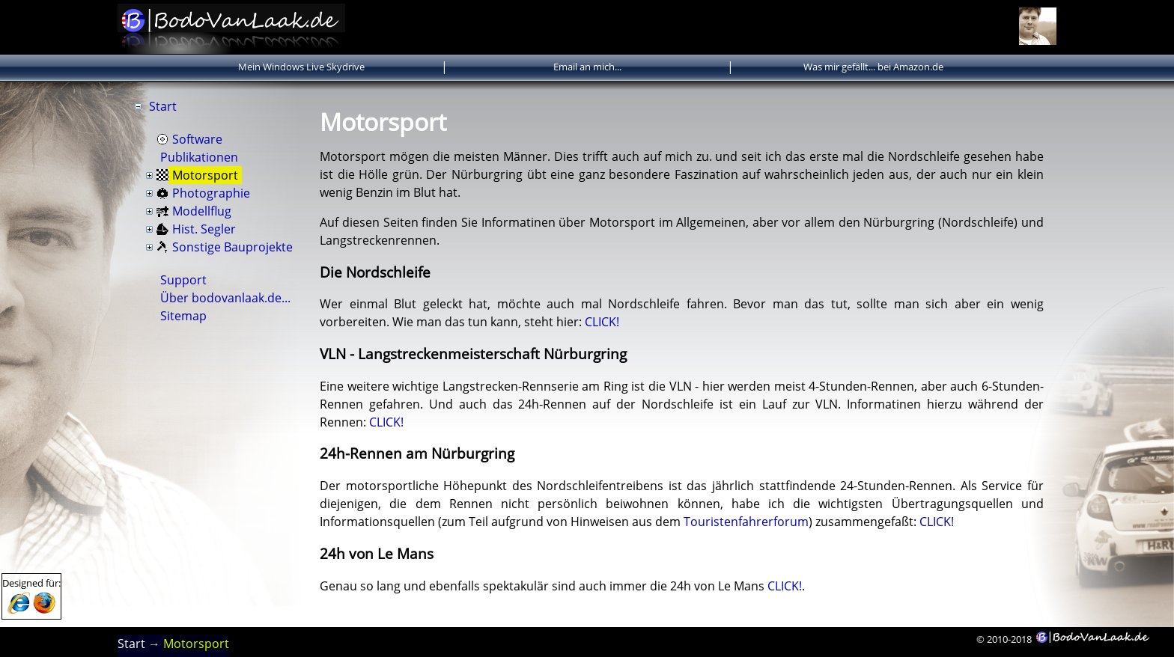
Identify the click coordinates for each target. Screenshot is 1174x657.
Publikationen (199, 157)
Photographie (211, 193)
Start (163, 106)
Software (197, 139)
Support (183, 280)
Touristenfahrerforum (746, 521)
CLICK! (602, 322)
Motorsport (205, 175)
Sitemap (183, 316)
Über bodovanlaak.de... (225, 298)
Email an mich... (587, 66)
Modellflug (201, 211)
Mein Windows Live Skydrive (301, 66)
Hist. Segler (204, 229)
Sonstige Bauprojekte (232, 247)
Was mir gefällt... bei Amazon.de (873, 66)
